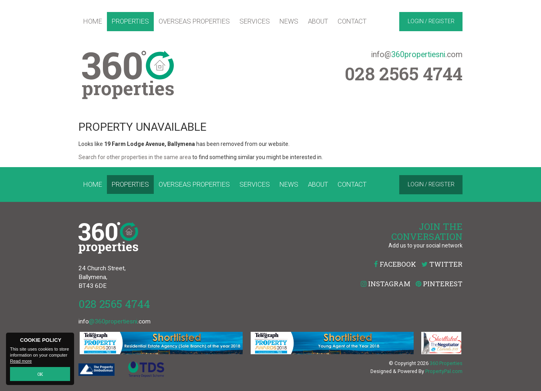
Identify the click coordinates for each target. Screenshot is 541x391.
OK (40, 374)
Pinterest (439, 283)
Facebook (395, 264)
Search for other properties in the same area (134, 157)
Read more (21, 361)
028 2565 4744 (114, 304)
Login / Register (431, 21)
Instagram (385, 283)
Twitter (442, 264)
